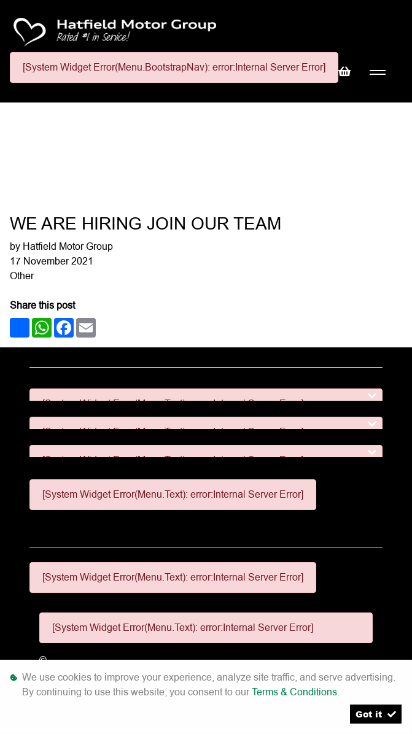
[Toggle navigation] (377, 73)
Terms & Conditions (294, 692)
